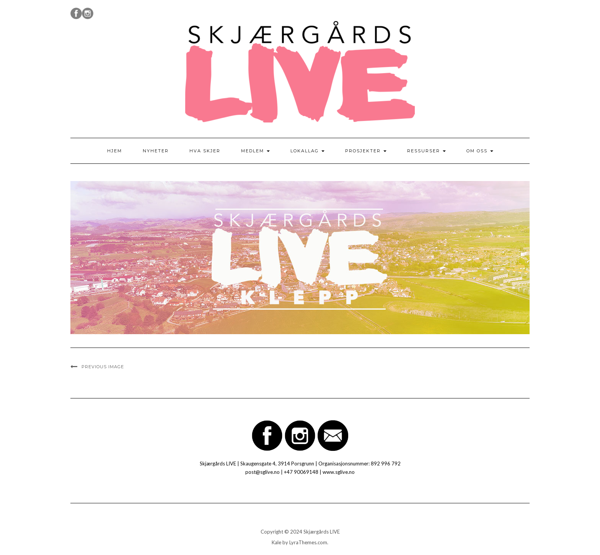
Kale (276, 542)
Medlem (255, 150)
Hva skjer (204, 150)
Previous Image (103, 366)
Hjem (114, 150)
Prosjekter (365, 150)
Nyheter (156, 150)
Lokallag (307, 150)
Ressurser (426, 150)
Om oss (479, 150)
